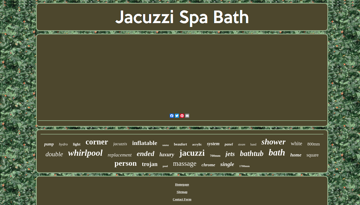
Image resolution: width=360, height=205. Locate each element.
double (54, 154)
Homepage (182, 184)
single (227, 164)
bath (277, 153)
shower (273, 141)
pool (165, 166)
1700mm (244, 166)
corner (97, 141)
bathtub (251, 153)
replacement (119, 155)
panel (229, 144)
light (76, 144)
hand (253, 144)
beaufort (180, 144)
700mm (215, 156)
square (313, 155)
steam (241, 144)
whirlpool (85, 153)
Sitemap (182, 192)
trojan (150, 164)
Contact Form (182, 199)
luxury (166, 154)
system (213, 143)
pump (49, 144)
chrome (208, 164)
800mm (313, 144)
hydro (63, 144)
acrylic (197, 144)
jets (230, 154)
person (126, 163)
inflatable (144, 143)
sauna (165, 145)
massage (184, 163)
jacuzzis (120, 143)
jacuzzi (192, 153)
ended (145, 154)
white (296, 143)
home (295, 155)
